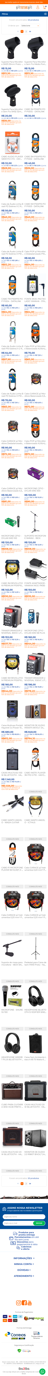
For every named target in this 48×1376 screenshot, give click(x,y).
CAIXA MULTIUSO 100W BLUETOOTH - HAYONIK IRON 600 (12, 775)
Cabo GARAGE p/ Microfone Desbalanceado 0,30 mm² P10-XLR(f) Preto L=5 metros (12, 444)
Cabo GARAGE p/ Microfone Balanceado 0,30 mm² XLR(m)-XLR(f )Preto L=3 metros (35, 397)
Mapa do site (40, 1363)
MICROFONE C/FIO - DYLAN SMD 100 (11, 537)
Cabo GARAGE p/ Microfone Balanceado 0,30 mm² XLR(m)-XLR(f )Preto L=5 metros (12, 492)
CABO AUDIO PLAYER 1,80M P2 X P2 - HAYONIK (12, 158)
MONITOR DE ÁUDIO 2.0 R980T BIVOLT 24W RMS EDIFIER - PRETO (35, 1155)
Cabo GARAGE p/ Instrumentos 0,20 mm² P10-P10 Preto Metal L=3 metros (35, 871)
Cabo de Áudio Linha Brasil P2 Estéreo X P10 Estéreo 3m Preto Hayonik (12, 255)
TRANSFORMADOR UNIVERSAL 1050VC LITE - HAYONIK (35, 680)
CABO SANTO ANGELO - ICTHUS (34, 821)
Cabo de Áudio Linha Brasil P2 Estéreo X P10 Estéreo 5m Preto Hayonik (12, 397)
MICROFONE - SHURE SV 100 (12, 1011)
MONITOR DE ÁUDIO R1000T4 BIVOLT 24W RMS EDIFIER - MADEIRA (35, 729)
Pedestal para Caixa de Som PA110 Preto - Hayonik (35, 964)
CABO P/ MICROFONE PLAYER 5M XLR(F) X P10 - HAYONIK (12, 870)
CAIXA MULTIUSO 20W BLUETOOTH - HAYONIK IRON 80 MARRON (12, 1155)
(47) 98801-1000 (42, 1371)
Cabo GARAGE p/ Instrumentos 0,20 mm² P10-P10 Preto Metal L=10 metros (35, 918)
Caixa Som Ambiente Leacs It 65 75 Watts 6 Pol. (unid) (35, 1059)
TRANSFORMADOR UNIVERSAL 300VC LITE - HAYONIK (12, 632)
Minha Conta (38, 7)
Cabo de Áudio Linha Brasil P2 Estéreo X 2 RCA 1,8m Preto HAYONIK (12, 206)
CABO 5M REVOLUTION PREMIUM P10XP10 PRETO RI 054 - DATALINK (12, 681)
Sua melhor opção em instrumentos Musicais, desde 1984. (24, 2)
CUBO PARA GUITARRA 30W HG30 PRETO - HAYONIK (12, 1106)
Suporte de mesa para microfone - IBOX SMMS (12, 964)
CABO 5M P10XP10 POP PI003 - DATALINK (35, 205)
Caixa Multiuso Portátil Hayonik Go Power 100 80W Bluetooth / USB (12, 727)
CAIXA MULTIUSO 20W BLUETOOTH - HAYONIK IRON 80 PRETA (35, 1106)
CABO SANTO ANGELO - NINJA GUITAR (11, 821)
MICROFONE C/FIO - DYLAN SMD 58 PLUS (34, 631)
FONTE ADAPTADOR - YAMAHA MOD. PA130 (35, 584)
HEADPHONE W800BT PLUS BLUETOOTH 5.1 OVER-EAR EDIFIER (12, 1059)
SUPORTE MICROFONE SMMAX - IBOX (35, 537)
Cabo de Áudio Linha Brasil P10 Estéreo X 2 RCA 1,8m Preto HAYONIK (12, 349)
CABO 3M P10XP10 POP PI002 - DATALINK (35, 157)
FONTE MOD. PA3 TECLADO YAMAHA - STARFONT (35, 301)
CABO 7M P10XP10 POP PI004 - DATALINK (12, 300)
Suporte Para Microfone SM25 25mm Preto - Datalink (12, 64)
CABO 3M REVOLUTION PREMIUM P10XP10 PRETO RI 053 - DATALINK (12, 586)
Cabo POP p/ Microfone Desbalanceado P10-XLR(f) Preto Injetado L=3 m (35, 255)
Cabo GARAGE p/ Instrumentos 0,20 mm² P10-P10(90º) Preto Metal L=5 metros (12, 918)
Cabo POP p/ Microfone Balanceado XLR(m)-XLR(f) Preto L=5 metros (35, 349)
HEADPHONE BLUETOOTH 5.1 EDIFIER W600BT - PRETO (35, 1012)
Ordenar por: (13, 25)
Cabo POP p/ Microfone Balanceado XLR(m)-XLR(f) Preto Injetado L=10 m (35, 444)
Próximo (30, 31)
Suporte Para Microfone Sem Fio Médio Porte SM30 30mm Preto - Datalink (35, 65)
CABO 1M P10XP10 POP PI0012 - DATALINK (34, 110)
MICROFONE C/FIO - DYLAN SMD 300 (34, 489)
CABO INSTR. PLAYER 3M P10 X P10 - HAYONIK (35, 775)
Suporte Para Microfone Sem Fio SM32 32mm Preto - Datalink (12, 111)
